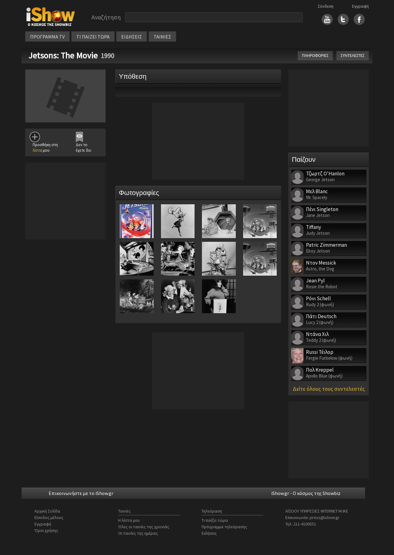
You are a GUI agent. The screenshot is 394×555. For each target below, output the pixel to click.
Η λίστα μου (129, 520)
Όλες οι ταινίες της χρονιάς (143, 526)
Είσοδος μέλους (48, 517)
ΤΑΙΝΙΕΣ (162, 37)
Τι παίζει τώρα (215, 520)
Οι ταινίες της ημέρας (138, 533)
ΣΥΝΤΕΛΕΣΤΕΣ (352, 55)
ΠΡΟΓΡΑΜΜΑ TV (47, 37)
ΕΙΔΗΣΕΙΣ (131, 37)
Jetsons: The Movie (63, 55)
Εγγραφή (360, 6)
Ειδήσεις (209, 533)
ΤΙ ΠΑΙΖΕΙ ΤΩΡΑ (93, 37)
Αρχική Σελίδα (47, 511)
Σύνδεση (325, 6)
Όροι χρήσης (46, 530)
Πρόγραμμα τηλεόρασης (224, 526)
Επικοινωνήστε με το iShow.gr (81, 493)
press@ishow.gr (325, 517)
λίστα (37, 150)
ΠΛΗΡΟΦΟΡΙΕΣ (315, 55)
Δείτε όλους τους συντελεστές (329, 388)
